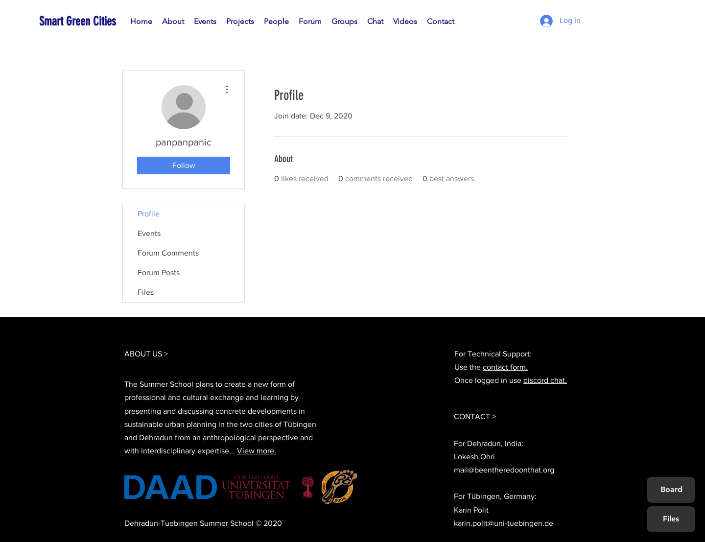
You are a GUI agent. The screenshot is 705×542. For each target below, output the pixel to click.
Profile (149, 214)
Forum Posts (159, 272)
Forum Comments (168, 253)
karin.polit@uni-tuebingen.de (503, 523)
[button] (276, 21)
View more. (256, 451)
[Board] (671, 489)
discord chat (544, 380)
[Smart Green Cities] (83, 21)
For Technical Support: (493, 354)
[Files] (671, 519)
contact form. (505, 367)
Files (146, 292)
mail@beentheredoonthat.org (504, 470)
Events (149, 233)
